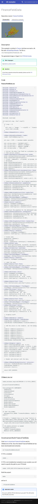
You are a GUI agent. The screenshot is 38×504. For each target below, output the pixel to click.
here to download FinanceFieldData (15, 441)
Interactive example (17, 19)
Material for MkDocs (11, 502)
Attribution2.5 (17, 500)
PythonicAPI (12, 64)
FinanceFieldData (18, 16)
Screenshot (6, 19)
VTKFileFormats (27, 56)
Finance (19, 48)
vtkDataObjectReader (12, 50)
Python (6, 64)
